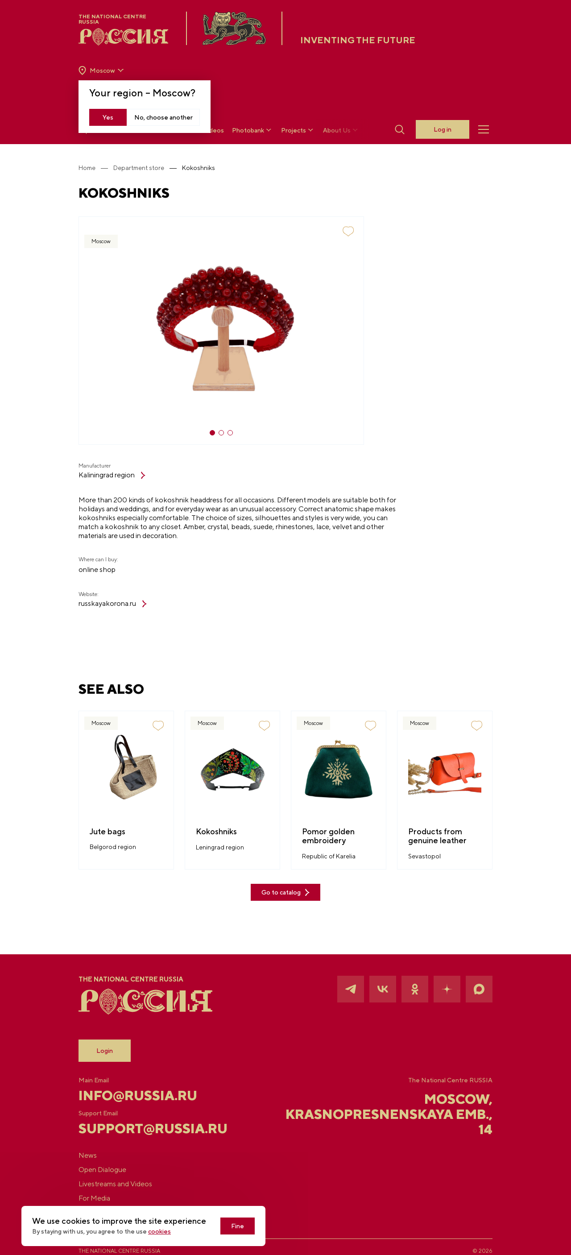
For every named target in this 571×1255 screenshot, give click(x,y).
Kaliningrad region (112, 475)
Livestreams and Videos (115, 1184)
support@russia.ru (147, 1128)
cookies (159, 1231)
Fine (237, 1226)
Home (87, 167)
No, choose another (163, 117)
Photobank (252, 130)
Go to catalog (285, 892)
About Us (341, 130)
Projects (298, 130)
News (88, 1155)
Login (104, 1050)
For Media (94, 1198)
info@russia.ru (138, 1095)
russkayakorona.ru (113, 603)
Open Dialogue (102, 1169)
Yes (108, 117)
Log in (442, 129)
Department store (138, 167)
